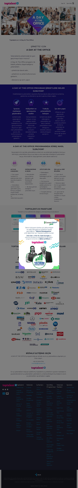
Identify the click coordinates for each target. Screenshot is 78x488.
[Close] (57, 221)
